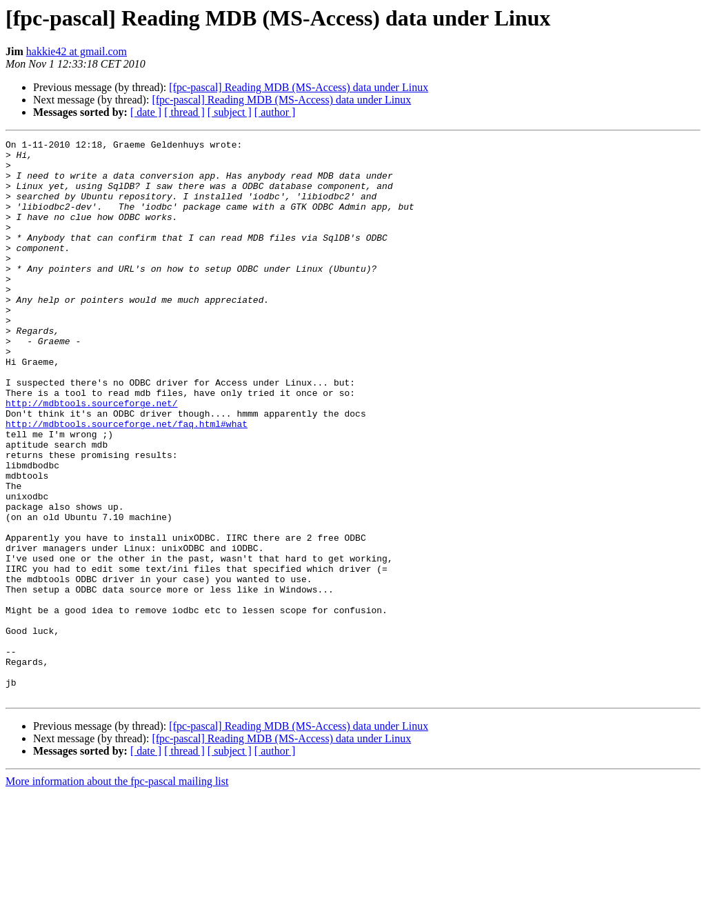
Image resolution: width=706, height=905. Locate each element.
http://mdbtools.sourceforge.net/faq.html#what (127, 481)
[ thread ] (184, 112)
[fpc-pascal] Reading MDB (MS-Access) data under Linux (298, 87)
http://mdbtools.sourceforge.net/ (92, 456)
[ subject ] (230, 112)
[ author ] (275, 112)
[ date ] (145, 112)
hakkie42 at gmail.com (76, 51)
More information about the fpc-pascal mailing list (117, 893)
